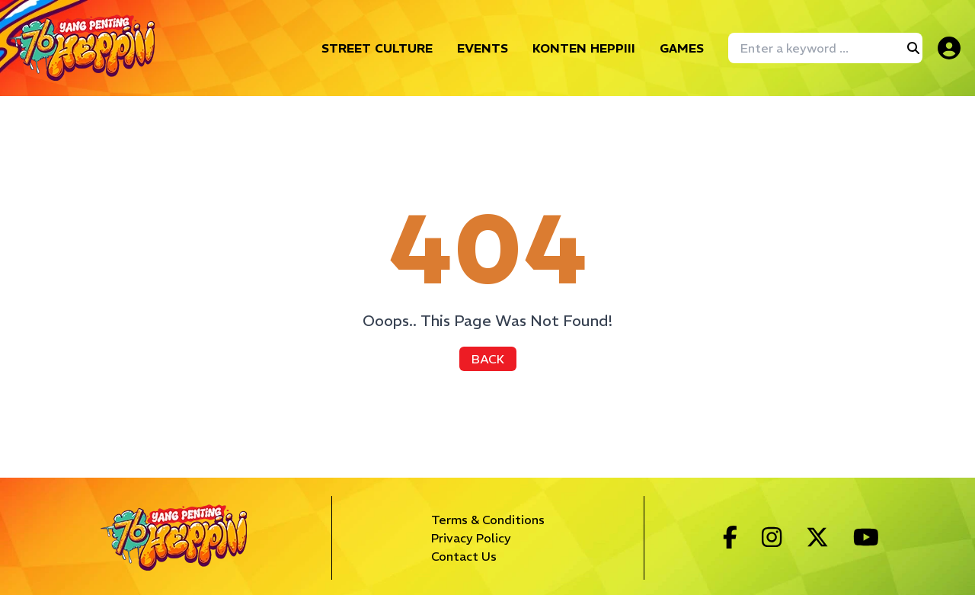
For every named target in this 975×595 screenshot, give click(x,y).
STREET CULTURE (377, 48)
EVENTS (482, 48)
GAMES (682, 48)
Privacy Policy (471, 537)
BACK (488, 358)
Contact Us (464, 556)
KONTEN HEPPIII (583, 48)
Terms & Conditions (488, 519)
